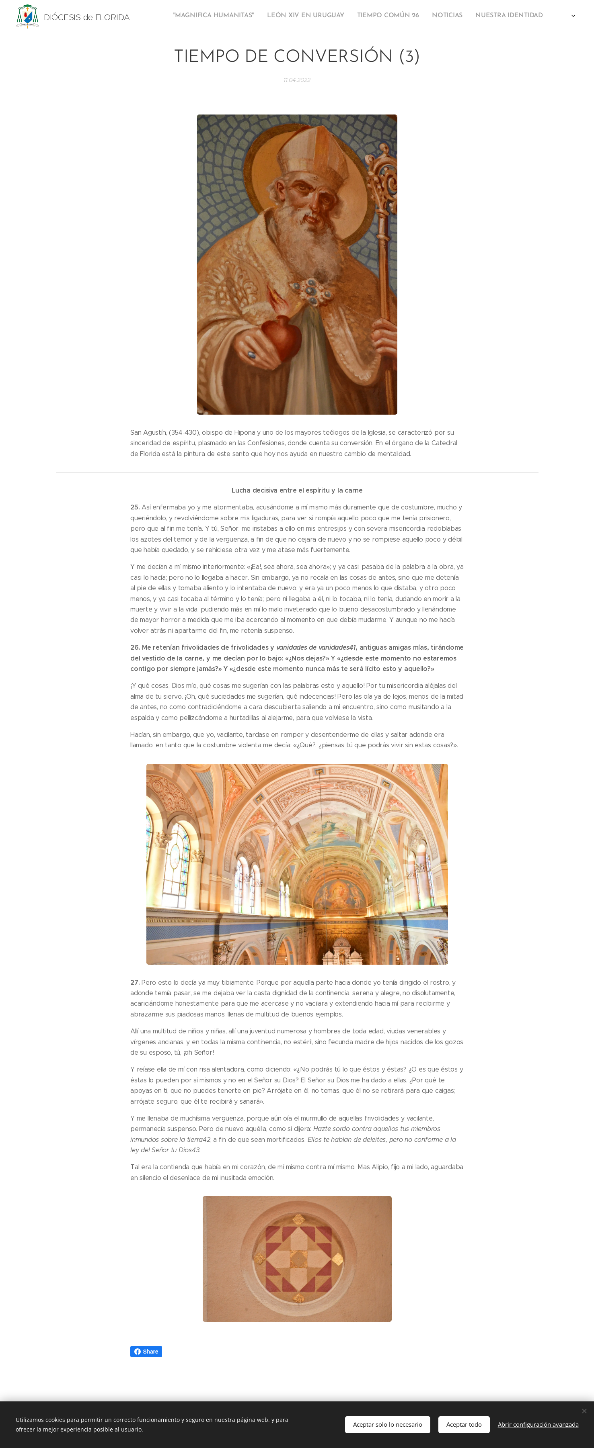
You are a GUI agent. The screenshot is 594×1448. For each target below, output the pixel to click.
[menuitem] (421, 16)
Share (146, 1351)
